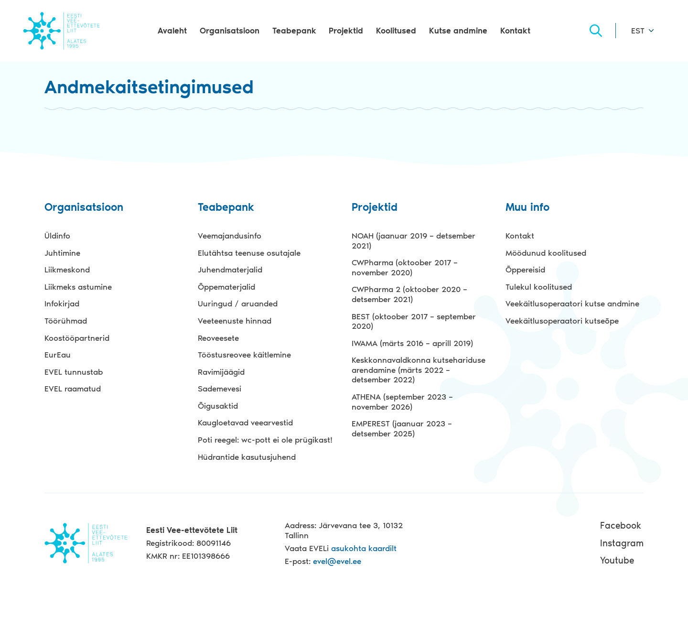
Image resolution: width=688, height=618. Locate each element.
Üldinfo (57, 235)
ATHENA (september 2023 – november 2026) (402, 402)
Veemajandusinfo (229, 235)
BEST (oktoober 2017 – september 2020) (414, 321)
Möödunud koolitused (545, 253)
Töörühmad (65, 320)
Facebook (620, 525)
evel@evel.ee (337, 561)
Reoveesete (218, 338)
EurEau (57, 354)
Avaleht (172, 30)
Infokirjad (61, 303)
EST (638, 30)
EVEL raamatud (72, 388)
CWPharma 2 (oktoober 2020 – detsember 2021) (409, 294)
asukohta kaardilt (364, 548)
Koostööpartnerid (76, 338)
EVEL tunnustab (73, 372)
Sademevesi (219, 388)
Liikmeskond (67, 269)
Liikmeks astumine (78, 287)
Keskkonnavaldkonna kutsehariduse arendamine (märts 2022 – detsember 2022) (418, 369)
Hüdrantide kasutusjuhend (247, 457)
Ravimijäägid (221, 372)
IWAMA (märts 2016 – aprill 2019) (412, 343)
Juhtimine (62, 253)
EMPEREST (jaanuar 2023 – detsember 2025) (402, 428)
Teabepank (294, 30)
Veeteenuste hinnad (234, 320)
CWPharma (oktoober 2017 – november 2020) (405, 267)
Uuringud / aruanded (238, 303)
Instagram (622, 543)
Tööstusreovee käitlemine (244, 354)
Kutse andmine (458, 30)
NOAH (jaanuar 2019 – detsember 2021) (413, 240)
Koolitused (396, 30)
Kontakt (515, 30)
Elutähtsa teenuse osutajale (249, 253)
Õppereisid (525, 269)
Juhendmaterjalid (230, 269)
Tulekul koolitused (538, 287)
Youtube (617, 560)
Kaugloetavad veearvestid (245, 422)
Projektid (346, 30)
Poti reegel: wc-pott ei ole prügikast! (265, 440)
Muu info (527, 208)
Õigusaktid (218, 406)
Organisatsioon (229, 30)
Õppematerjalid (226, 287)
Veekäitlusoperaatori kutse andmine (572, 303)
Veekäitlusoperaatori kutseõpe (562, 320)
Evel (61, 30)
